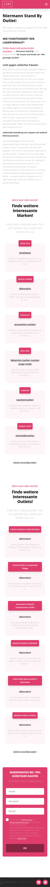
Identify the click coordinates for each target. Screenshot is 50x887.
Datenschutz (26, 819)
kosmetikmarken (25, 435)
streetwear (25, 252)
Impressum (22, 882)
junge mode (25, 364)
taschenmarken (24, 399)
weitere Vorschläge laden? (25, 462)
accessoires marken (25, 324)
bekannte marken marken (25, 360)
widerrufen (21, 838)
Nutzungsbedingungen (19, 822)
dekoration (25, 288)
